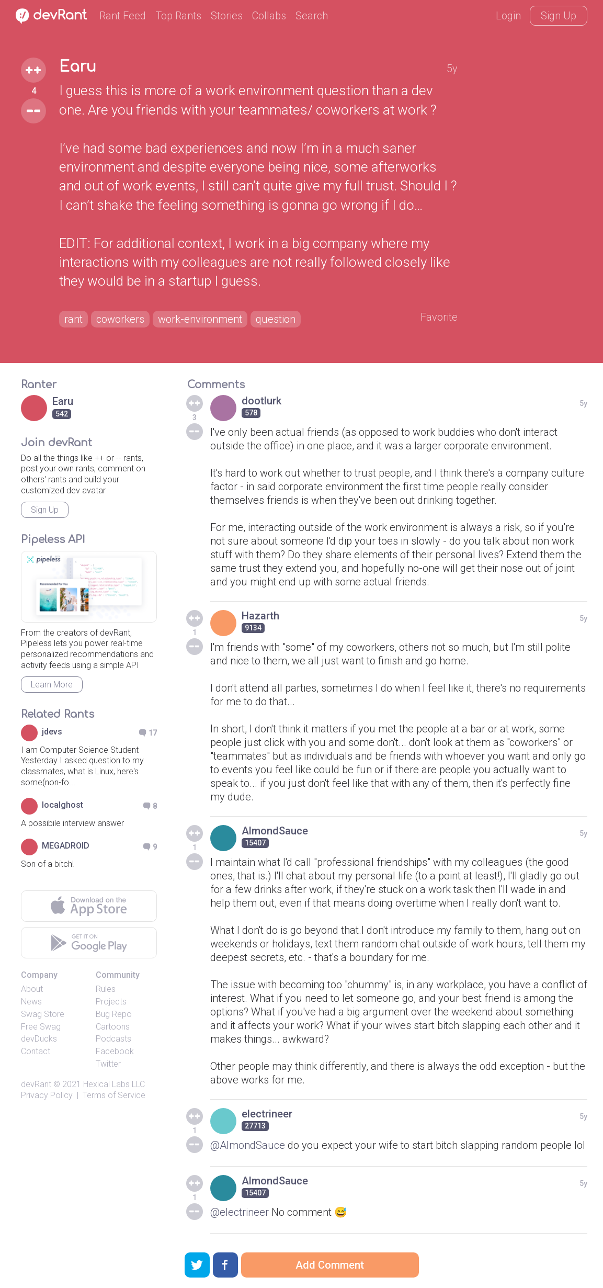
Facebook (115, 1051)
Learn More (52, 685)
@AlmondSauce (247, 1145)
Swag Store (42, 1014)
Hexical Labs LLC (114, 1084)
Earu (77, 67)
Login (508, 15)
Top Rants (178, 15)
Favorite (439, 317)
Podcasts (113, 1039)
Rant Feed (122, 15)
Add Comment (329, 1265)
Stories (227, 15)
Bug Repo (114, 1014)
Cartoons (113, 1027)
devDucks (39, 1039)
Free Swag (41, 1027)
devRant (36, 1084)
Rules (106, 989)
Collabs (269, 15)
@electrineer (239, 1212)
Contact (35, 1051)
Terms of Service (114, 1095)
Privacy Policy (47, 1095)
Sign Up (558, 15)
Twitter (108, 1064)
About (32, 989)
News (31, 1002)
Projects (111, 1002)
